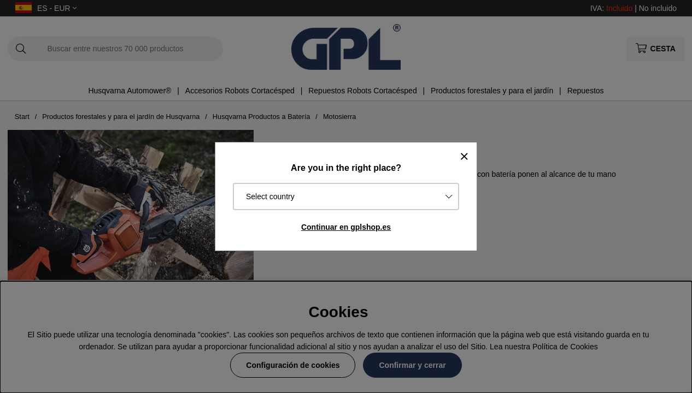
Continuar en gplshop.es (346, 227)
